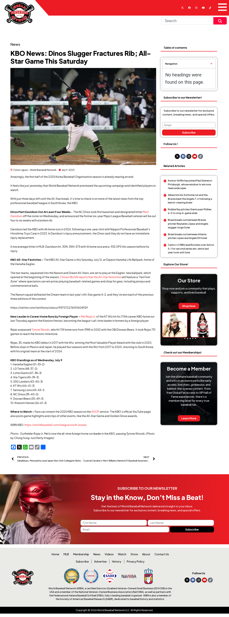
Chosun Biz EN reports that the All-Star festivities (90, 277)
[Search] (187, 20)
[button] (211, 63)
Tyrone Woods (41, 329)
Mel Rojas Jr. (88, 316)
